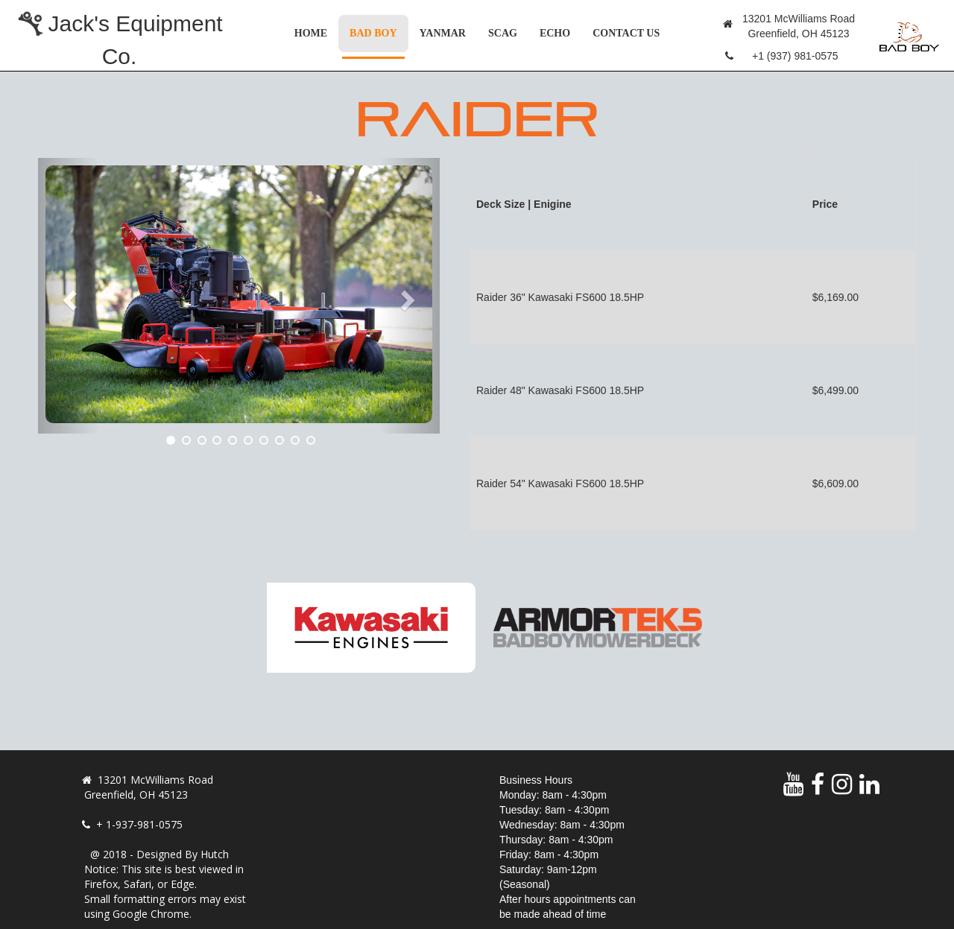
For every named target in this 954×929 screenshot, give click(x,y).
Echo (555, 33)
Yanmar (443, 33)
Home (310, 33)
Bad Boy (379, 32)
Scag (502, 33)
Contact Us (626, 33)
